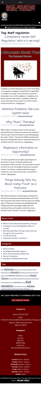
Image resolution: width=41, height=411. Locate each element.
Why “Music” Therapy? (20, 122)
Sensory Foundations (10, 256)
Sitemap (31, 378)
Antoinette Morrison (25, 116)
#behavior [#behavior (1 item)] (16, 269)
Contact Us (20, 345)
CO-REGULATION (9, 236)
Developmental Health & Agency (14, 251)
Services (20, 338)
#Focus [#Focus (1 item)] (6, 272)
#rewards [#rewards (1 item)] (23, 282)
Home (20, 336)
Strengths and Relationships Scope (15, 259)
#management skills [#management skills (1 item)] (25, 275)
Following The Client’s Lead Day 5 (15, 238)
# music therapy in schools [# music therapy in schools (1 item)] (28, 278)
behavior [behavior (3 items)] (31, 286)
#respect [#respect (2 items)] (17, 282)
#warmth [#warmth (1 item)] (25, 286)
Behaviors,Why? (9, 249)
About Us (20, 340)
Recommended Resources (20, 348)
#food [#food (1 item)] (10, 272)
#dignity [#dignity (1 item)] (34, 269)
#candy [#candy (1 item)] (20, 269)
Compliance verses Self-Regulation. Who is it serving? (20, 38)
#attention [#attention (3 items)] (9, 269)
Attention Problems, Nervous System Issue (20, 111)
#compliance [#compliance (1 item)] (30, 269)
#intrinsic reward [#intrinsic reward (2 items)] (15, 275)
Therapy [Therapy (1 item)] (32, 289)
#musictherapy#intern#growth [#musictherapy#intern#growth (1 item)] (16, 278)
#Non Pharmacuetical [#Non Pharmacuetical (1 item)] (9, 282)
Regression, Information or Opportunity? (20, 149)
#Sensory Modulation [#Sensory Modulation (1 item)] (18, 286)
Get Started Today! (20, 300)
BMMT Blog (20, 343)
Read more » (21, 103)
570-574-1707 (23, 314)
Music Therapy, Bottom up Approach (16, 254)
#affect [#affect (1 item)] (2, 269)
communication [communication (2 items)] (6, 289)
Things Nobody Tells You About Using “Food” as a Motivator (20, 184)
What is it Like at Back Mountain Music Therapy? (20, 223)
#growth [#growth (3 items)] (15, 272)
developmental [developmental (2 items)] (17, 289)
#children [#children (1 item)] (24, 269)
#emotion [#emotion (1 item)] (3, 272)
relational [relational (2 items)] (26, 289)
